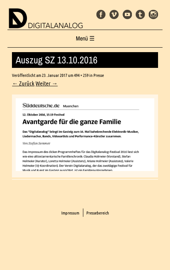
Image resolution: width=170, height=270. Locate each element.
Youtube (127, 14)
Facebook (101, 14)
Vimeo (114, 14)
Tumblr (140, 14)
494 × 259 (81, 75)
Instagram (153, 14)
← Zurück (23, 83)
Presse (98, 75)
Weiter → (46, 83)
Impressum (70, 212)
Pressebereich (97, 212)
